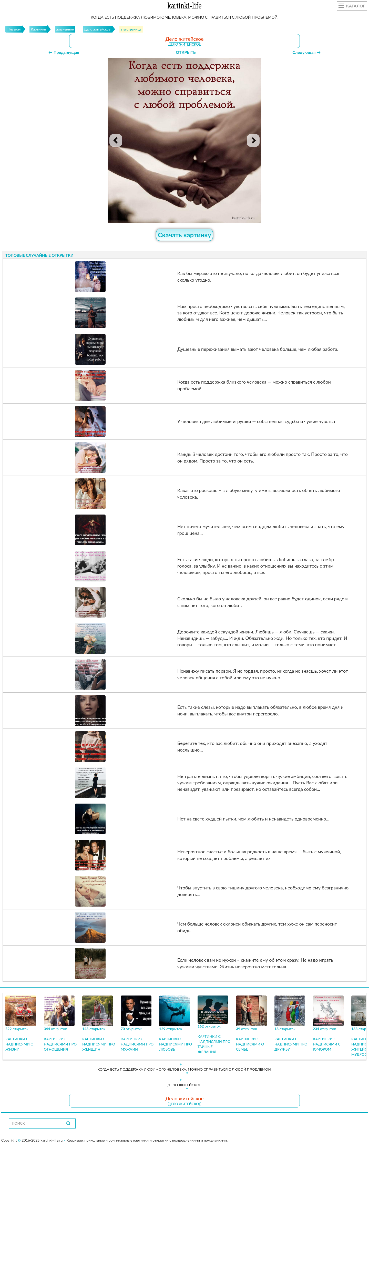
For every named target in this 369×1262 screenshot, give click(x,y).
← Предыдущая (63, 52)
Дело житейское (184, 44)
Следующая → (306, 52)
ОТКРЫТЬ (186, 52)
